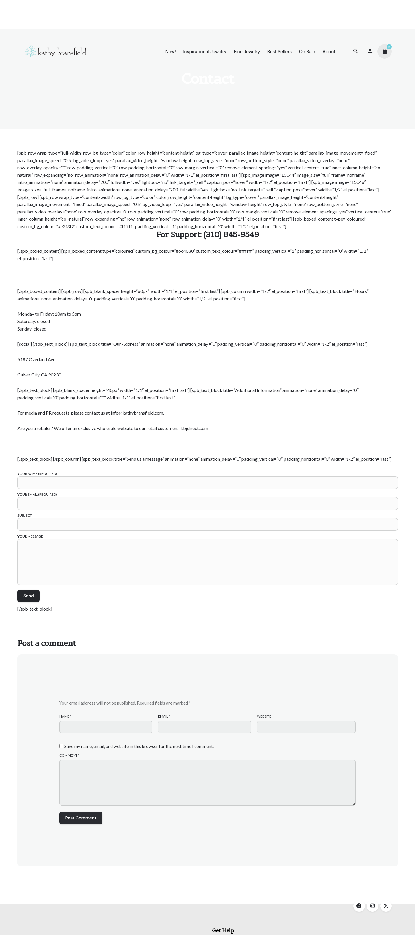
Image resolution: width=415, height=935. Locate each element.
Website (264, 716)
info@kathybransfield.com (137, 412)
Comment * (69, 755)
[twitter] (386, 906)
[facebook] (359, 906)
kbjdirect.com (194, 428)
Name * (65, 716)
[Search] (356, 51)
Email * (164, 716)
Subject (207, 520)
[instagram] (372, 906)
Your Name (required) (207, 478)
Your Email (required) (207, 499)
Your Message (207, 560)
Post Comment (81, 818)
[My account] (370, 51)
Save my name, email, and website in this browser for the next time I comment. (139, 746)
